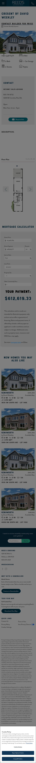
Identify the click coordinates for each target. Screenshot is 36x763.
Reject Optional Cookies (18, 753)
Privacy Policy (29, 743)
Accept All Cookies (17, 759)
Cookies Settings (18, 747)
